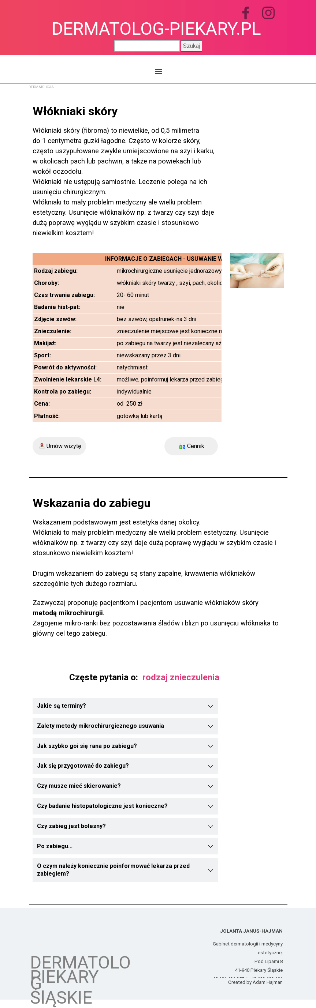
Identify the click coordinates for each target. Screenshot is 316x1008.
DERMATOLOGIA (41, 87)
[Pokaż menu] (158, 71)
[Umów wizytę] (59, 446)
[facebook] (246, 13)
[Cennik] (191, 446)
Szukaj (191, 45)
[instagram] (268, 13)
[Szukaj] (147, 46)
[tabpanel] (125, 170)
